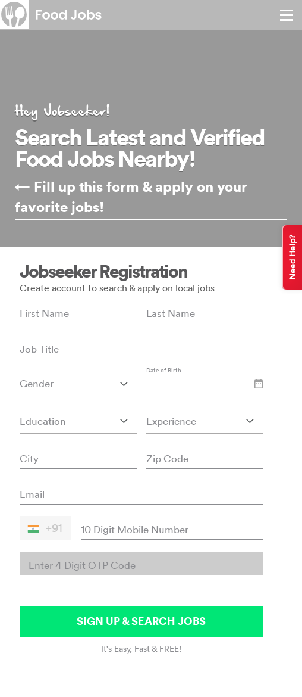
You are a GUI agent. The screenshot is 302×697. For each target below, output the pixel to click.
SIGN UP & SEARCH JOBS (141, 621)
